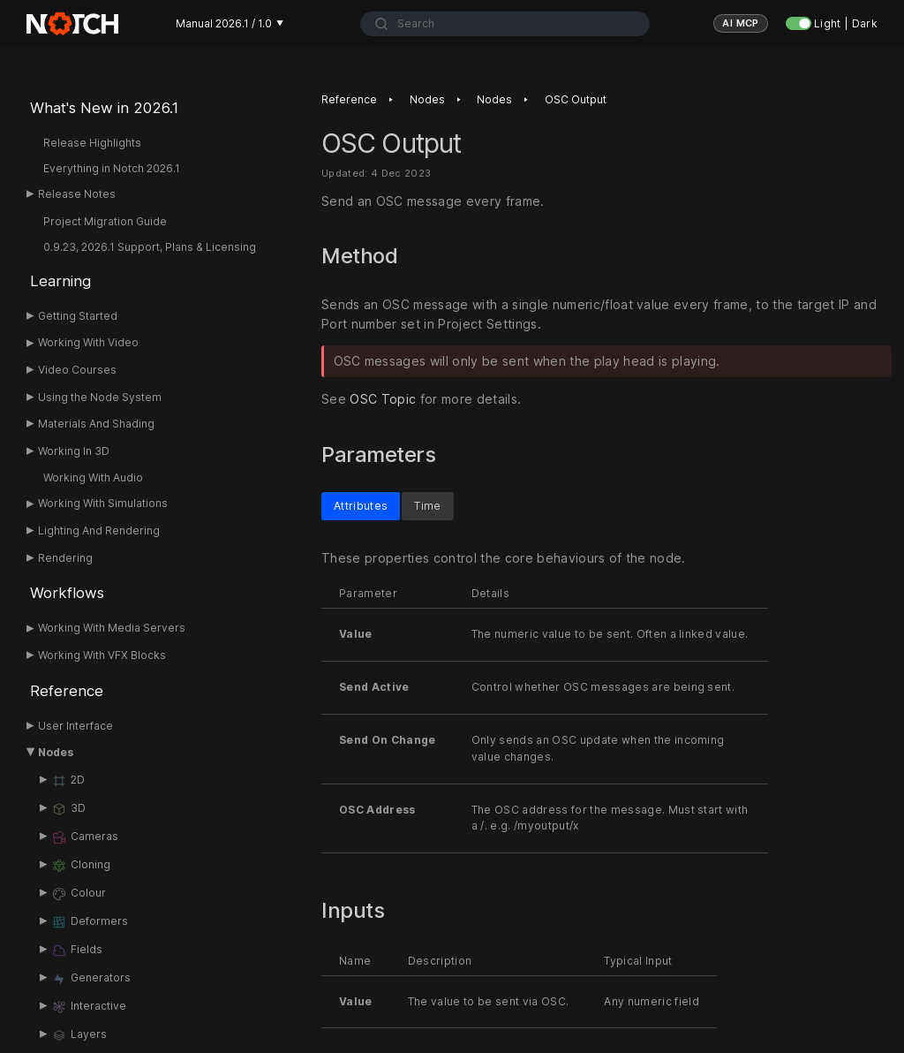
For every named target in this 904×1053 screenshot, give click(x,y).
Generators (91, 979)
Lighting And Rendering (99, 530)
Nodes (55, 752)
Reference (66, 691)
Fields (76, 950)
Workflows (67, 593)
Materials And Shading (96, 423)
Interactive (88, 1007)
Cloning (80, 866)
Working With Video (88, 342)
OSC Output (575, 99)
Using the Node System (100, 397)
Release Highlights (92, 142)
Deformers (89, 922)
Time (427, 504)
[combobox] (505, 23)
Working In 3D (73, 451)
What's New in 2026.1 (104, 108)
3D (68, 809)
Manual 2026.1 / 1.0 (229, 23)
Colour (78, 894)
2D (68, 781)
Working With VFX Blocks (102, 655)
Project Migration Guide (105, 221)
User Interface (75, 725)
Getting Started (77, 315)
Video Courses (77, 369)
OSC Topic (383, 399)
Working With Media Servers (111, 627)
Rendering (65, 557)
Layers (79, 1035)
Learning (60, 281)
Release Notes (77, 194)
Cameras (84, 837)
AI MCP (740, 23)
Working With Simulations (103, 503)
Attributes (361, 504)
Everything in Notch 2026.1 (111, 168)
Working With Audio (93, 477)
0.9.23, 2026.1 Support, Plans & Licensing (149, 247)
